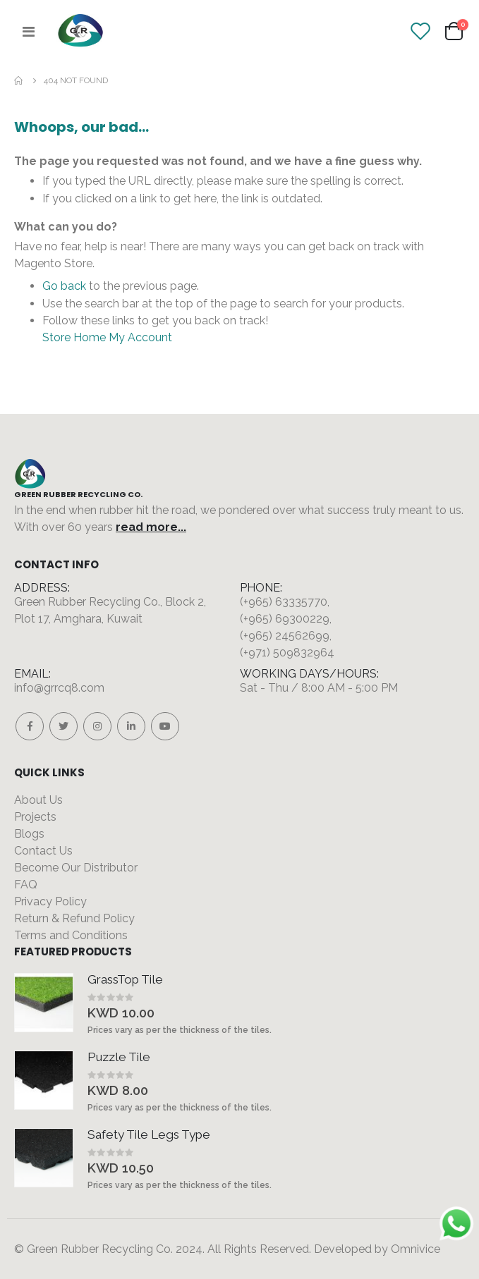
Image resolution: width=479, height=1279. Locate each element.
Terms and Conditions (71, 935)
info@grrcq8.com (59, 687)
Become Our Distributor (76, 867)
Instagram (97, 726)
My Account (140, 337)
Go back (64, 286)
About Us (38, 800)
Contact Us (43, 850)
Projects (35, 817)
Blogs (29, 833)
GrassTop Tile (125, 979)
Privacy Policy (50, 901)
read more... (151, 527)
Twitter (63, 726)
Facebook (30, 726)
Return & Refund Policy (74, 918)
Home (19, 80)
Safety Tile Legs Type (148, 1134)
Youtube (165, 726)
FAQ (25, 884)
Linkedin (131, 726)
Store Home (74, 337)
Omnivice (415, 1249)
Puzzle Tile (118, 1057)
